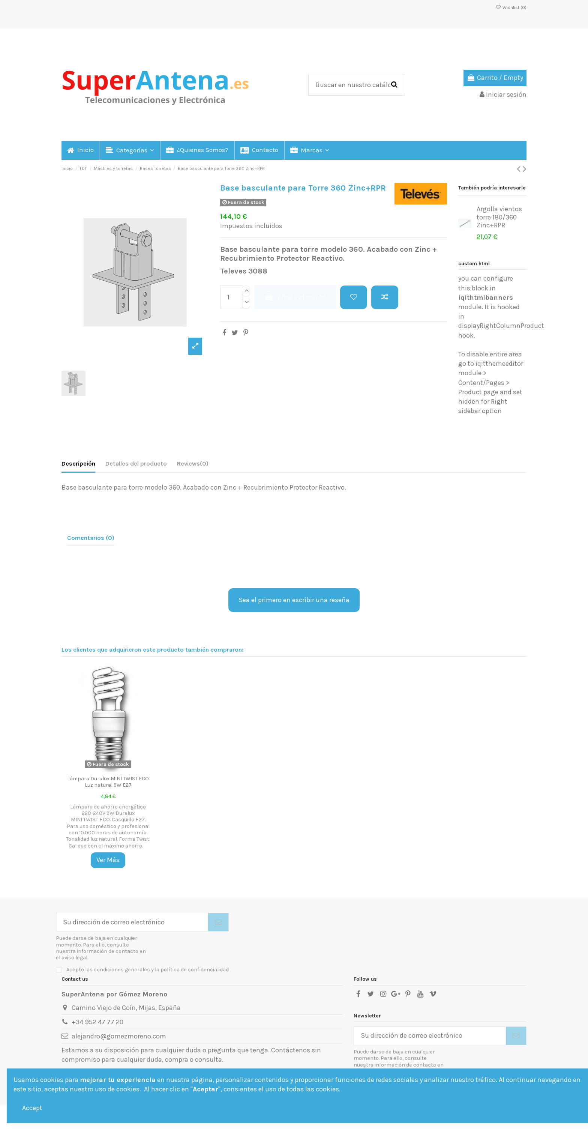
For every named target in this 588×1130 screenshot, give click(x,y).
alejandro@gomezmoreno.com (119, 1036)
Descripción (78, 463)
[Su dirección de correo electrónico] (132, 922)
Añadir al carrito (295, 297)
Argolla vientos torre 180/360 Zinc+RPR (499, 217)
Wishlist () (511, 7)
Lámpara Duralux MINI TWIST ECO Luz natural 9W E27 (108, 781)
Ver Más (108, 860)
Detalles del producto (136, 463)
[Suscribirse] (218, 922)
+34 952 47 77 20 (97, 1022)
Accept (32, 1108)
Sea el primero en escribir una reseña (294, 600)
